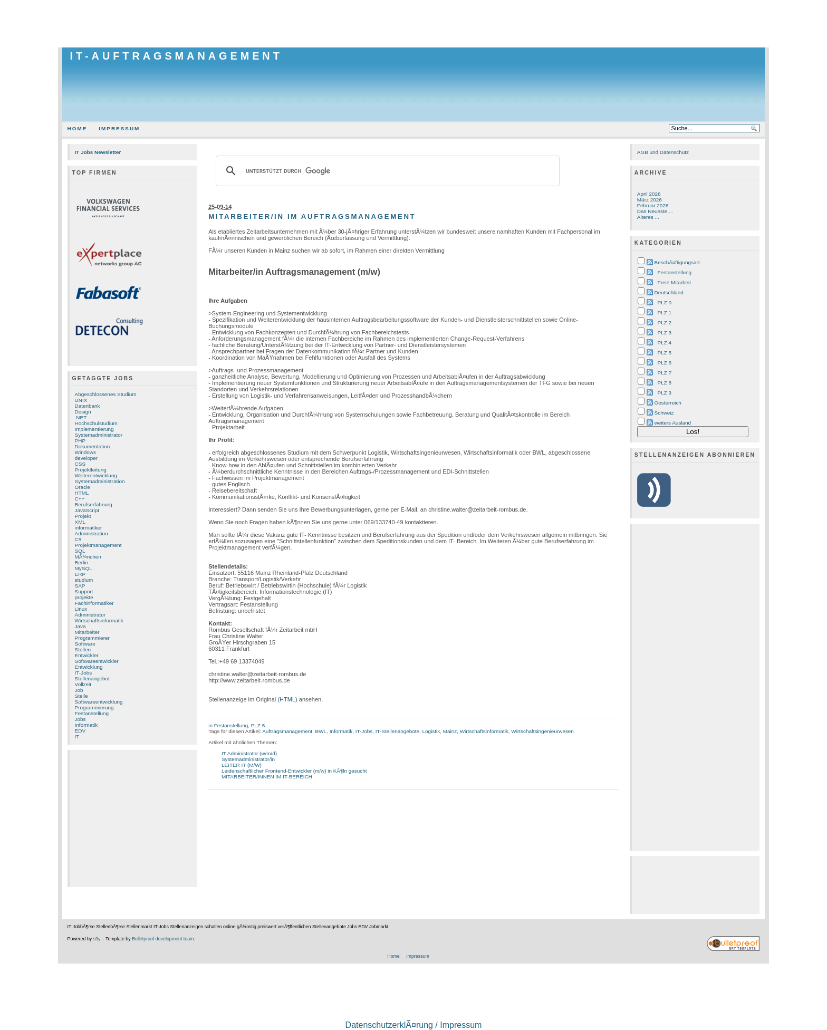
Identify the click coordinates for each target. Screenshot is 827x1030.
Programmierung (94, 707)
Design (83, 412)
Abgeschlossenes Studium (106, 394)
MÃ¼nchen (88, 557)
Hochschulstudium (96, 423)
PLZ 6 (664, 362)
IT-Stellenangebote (397, 731)
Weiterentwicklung (96, 475)
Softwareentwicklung (99, 702)
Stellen (83, 649)
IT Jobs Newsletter (98, 152)
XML (80, 522)
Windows (85, 452)
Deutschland (669, 292)
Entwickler (87, 655)
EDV (80, 731)
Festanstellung (92, 713)
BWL (321, 731)
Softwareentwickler (97, 661)
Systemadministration (100, 481)
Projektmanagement (98, 545)
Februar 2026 (653, 205)
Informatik (86, 725)
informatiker (88, 528)
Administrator (90, 615)
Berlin (81, 562)
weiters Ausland (673, 423)
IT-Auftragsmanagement (176, 56)
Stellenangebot (92, 678)
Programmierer (92, 638)
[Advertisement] (413, 23)
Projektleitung (91, 470)
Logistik (431, 731)
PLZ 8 (664, 383)
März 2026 (649, 200)
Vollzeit (83, 684)
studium (84, 580)
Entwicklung (89, 667)
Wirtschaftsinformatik (99, 620)
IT (77, 736)
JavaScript (87, 510)
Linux (81, 609)
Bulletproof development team (163, 938)
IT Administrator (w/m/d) (249, 753)
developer (86, 458)
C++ (80, 499)
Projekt (83, 516)
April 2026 (649, 194)
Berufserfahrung (93, 504)
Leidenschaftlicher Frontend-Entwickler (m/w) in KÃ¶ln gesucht (294, 771)
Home (78, 128)
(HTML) (287, 699)
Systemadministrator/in (248, 759)
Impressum (119, 128)
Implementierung (94, 429)
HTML (82, 493)
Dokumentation (92, 446)
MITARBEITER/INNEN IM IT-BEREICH (267, 776)
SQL (80, 551)
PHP (80, 441)
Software (85, 644)
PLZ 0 (664, 302)
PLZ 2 (664, 322)
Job (79, 690)
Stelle (81, 696)
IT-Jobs (83, 673)
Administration (91, 533)
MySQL (83, 568)
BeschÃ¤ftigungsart (677, 262)
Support (84, 591)
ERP (80, 574)
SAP (80, 586)
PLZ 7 (664, 373)
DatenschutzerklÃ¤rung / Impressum (413, 1025)
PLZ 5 (258, 725)
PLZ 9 (664, 393)
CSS (80, 464)
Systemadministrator (98, 435)
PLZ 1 (664, 312)
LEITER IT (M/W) (242, 765)
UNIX (81, 400)
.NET (81, 417)
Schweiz (664, 413)
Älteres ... (648, 217)
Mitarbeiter (87, 632)
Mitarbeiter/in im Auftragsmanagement (312, 216)
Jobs (80, 719)
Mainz (450, 731)
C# (78, 539)
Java (80, 626)
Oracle (82, 487)
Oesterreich (668, 403)
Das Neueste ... (655, 211)
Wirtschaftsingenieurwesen (542, 731)
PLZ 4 (664, 342)
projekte (84, 597)
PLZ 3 (664, 332)
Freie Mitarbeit (674, 282)
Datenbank (87, 406)
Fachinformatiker (94, 603)
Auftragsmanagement (287, 731)
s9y (97, 938)
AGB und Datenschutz (663, 152)
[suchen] (386, 171)
